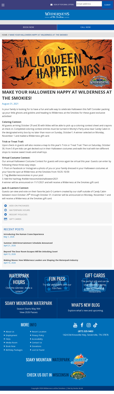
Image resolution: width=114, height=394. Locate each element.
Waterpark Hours (19, 210)
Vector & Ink (78, 388)
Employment (11, 335)
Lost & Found (38, 350)
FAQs (8, 339)
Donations (36, 346)
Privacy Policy (38, 335)
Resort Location (39, 331)
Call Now (85, 27)
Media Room (11, 342)
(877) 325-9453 (85, 331)
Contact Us (37, 342)
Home (4, 34)
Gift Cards (15, 219)
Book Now (28, 27)
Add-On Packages (19, 205)
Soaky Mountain (57, 359)
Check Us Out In (57, 375)
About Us (10, 331)
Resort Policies (18, 214)
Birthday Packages (14, 350)
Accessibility (37, 339)
